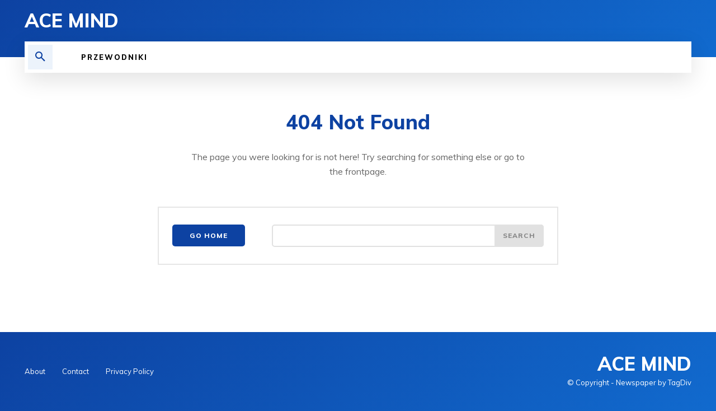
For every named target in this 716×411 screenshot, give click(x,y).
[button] (40, 57)
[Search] (519, 236)
